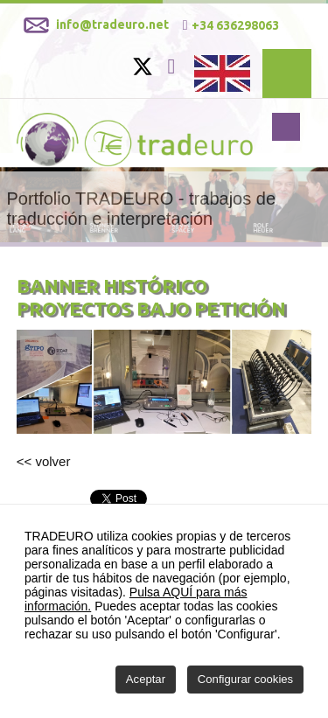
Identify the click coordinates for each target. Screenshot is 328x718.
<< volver (44, 461)
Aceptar (145, 679)
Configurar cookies (245, 679)
